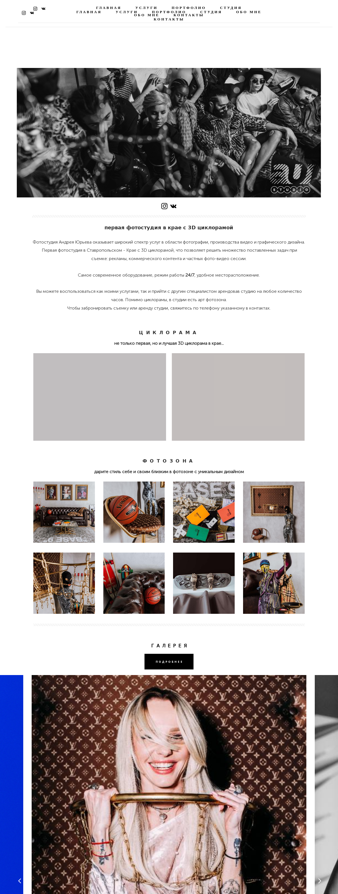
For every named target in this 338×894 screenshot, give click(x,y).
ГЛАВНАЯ (108, 8)
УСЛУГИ (146, 8)
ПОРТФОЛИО (189, 8)
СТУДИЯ (231, 8)
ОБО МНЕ (147, 15)
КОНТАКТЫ (189, 15)
